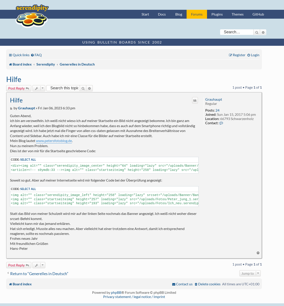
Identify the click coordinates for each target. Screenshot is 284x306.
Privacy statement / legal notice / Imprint (134, 296)
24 (217, 110)
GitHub (258, 14)
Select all (28, 159)
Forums (197, 14)
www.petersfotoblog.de (54, 140)
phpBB (116, 292)
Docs (162, 14)
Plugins (217, 14)
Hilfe (13, 79)
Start (145, 14)
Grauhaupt (213, 99)
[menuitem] (36, 55)
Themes (238, 14)
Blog (178, 14)
